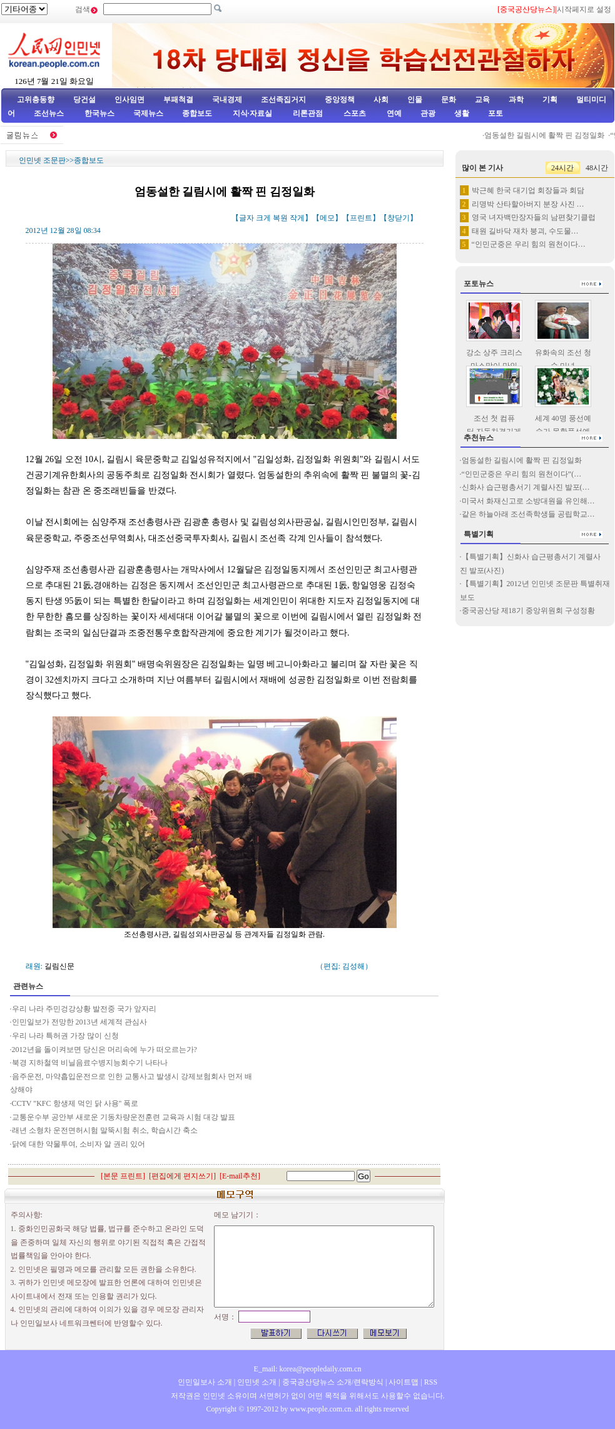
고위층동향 (35, 99)
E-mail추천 (240, 1176)
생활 (461, 113)
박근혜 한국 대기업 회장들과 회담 (528, 190)
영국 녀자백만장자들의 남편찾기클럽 (534, 217)
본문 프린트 (123, 1176)
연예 (393, 113)
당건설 (84, 99)
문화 (448, 99)
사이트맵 (404, 1382)
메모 (327, 218)
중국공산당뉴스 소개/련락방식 (333, 1382)
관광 (427, 113)
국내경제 (227, 99)
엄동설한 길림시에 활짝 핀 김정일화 (549, 135)
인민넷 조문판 (42, 160)
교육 (482, 99)
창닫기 (398, 218)
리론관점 (308, 113)
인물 (414, 99)
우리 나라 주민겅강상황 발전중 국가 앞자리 (84, 1008)
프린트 (361, 218)
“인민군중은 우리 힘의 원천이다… (529, 244)
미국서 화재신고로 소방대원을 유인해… (528, 501)
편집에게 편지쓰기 (182, 1176)
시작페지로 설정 (584, 9)
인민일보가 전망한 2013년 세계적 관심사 (79, 1022)
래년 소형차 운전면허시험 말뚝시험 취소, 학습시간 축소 (105, 1130)
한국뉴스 (99, 113)
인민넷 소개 (256, 1382)
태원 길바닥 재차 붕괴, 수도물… (525, 231)
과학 (516, 99)
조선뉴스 (50, 113)
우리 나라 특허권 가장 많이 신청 (65, 1035)
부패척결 (178, 99)
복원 (280, 218)
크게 (263, 218)
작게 (297, 218)
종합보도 (197, 113)
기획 (549, 99)
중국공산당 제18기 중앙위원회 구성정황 (528, 610)
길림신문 (59, 966)
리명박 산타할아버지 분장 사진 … (528, 204)
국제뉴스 (148, 113)
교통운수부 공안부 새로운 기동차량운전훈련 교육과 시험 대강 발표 (123, 1117)
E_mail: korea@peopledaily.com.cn (308, 1369)
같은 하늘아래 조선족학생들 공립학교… (528, 514)
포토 (495, 113)
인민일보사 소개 (205, 1382)
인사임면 (129, 99)
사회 (381, 99)
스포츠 (354, 113)
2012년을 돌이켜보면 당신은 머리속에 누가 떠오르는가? (104, 1049)
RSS (430, 1382)
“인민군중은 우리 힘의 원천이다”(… (522, 474)
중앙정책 (340, 99)
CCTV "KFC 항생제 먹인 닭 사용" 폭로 (75, 1103)
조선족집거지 (283, 99)
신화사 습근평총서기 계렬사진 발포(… (526, 487)
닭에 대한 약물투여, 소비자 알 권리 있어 (78, 1144)
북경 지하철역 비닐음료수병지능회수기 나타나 (90, 1062)
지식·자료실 (253, 113)
